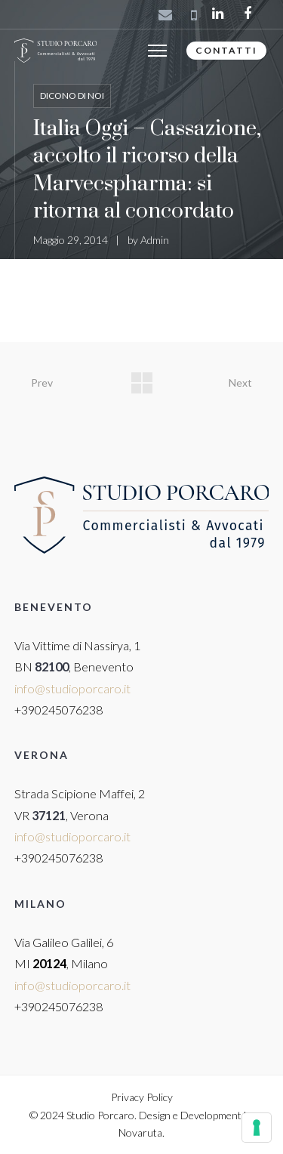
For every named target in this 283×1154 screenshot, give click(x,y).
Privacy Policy (142, 1097)
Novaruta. (141, 1132)
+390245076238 (58, 709)
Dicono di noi (72, 95)
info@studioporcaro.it (72, 688)
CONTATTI (226, 50)
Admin (154, 239)
